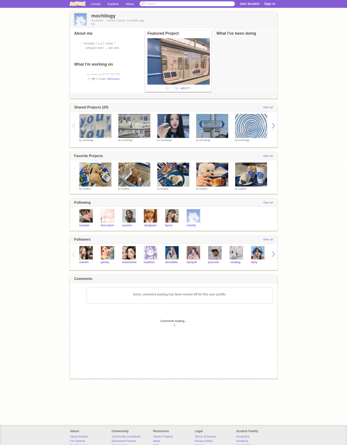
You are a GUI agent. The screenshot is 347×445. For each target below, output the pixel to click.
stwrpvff (192, 262)
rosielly (191, 225)
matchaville (129, 262)
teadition (149, 262)
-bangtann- (150, 225)
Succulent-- (108, 225)
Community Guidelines (126, 436)
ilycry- (169, 225)
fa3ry (254, 262)
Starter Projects (163, 436)
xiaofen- (84, 262)
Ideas (130, 4)
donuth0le (171, 262)
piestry (105, 262)
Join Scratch (250, 4)
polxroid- (213, 262)
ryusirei (127, 225)
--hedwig (234, 262)
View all (268, 107)
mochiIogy (88, 140)
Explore (113, 4)
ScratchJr (242, 441)
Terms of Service (205, 436)
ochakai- (84, 225)
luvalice (87, 188)
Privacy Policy (204, 441)
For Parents (77, 441)
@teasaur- (114, 78)
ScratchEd (242, 436)
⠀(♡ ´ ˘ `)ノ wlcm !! (168, 88)
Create (96, 4)
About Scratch (79, 436)
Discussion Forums (124, 441)
